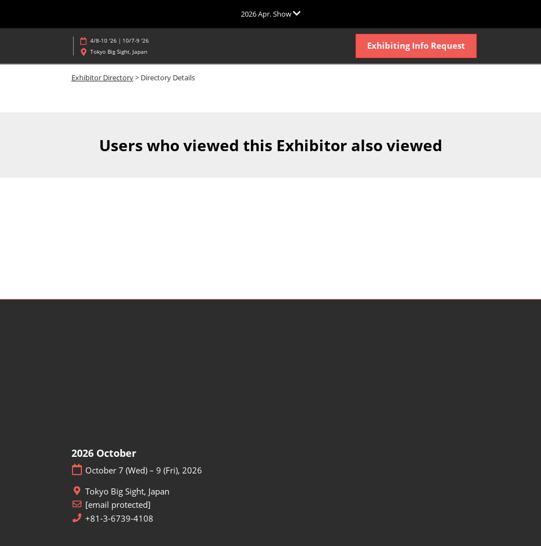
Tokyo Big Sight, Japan (118, 51)
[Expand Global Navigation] (271, 14)
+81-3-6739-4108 (119, 518)
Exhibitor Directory (102, 78)
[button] (416, 46)
